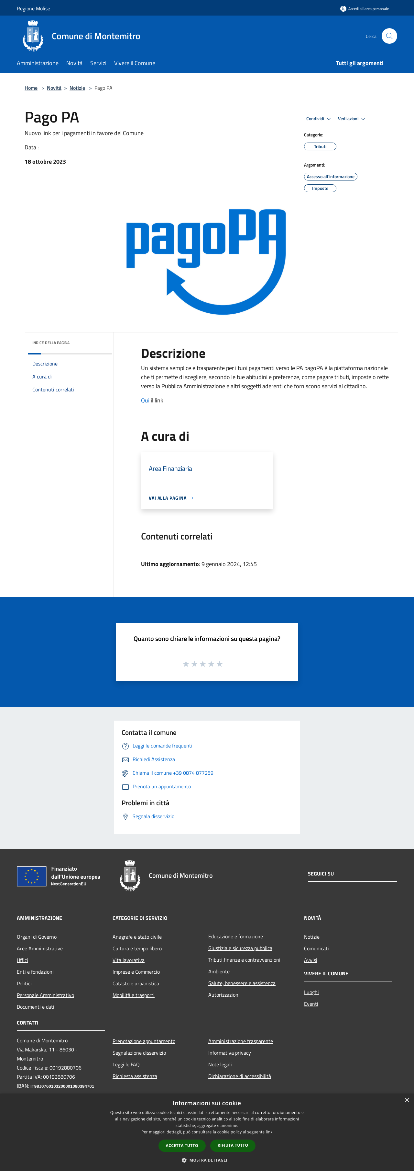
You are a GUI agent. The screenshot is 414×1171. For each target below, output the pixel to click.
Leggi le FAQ (126, 1064)
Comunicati (316, 948)
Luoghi (311, 992)
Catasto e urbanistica (136, 983)
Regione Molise (33, 8)
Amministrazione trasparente (240, 1041)
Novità (54, 88)
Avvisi (310, 960)
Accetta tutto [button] (182, 1145)
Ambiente (219, 971)
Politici (24, 983)
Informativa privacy (229, 1053)
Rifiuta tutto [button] (233, 1145)
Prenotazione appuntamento (144, 1041)
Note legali (220, 1064)
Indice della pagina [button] (51, 343)
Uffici (22, 960)
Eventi (311, 1004)
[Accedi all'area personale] (364, 8)
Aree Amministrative (40, 948)
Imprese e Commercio (136, 972)
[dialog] (207, 1132)
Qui (146, 400)
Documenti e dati (35, 1007)
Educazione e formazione (235, 936)
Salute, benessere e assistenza (242, 983)
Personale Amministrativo (45, 995)
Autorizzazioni (224, 995)
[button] (207, 1160)
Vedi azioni (352, 119)
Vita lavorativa (129, 960)
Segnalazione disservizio (139, 1053)
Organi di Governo (37, 937)
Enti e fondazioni (35, 972)
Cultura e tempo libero (137, 948)
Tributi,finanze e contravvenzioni (244, 960)
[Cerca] (389, 36)
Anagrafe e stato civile (137, 937)
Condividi (319, 119)
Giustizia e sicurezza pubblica (240, 948)
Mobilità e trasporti (134, 995)
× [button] (406, 1100)
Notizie (77, 88)
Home (31, 88)
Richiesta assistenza (135, 1076)
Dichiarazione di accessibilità (239, 1076)
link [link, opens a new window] (269, 1132)
